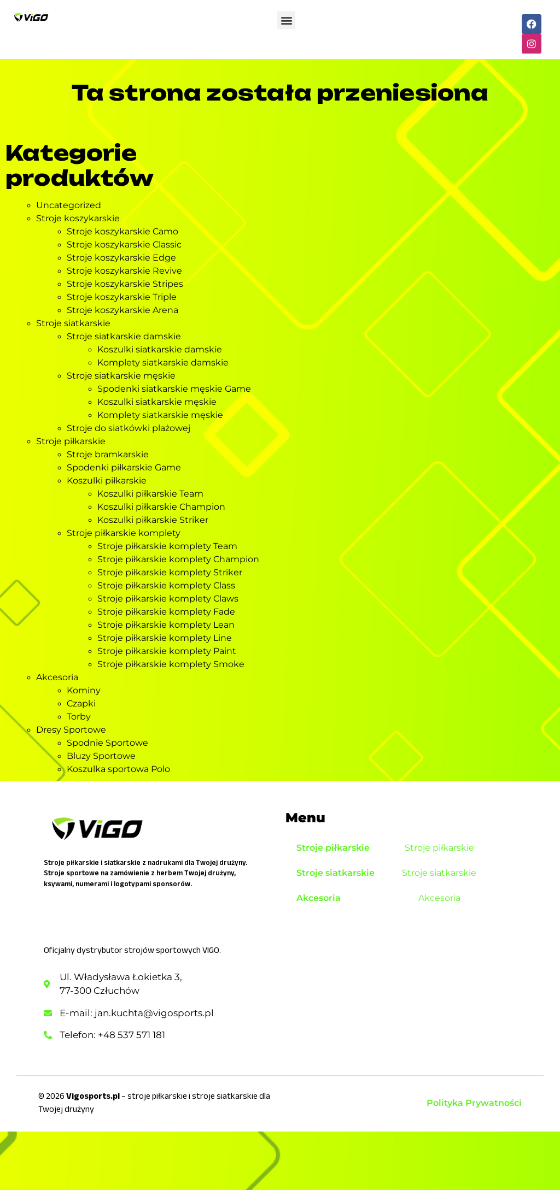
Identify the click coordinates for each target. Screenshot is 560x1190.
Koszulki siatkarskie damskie (159, 349)
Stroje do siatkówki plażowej (128, 428)
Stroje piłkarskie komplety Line (164, 638)
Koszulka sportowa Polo (118, 769)
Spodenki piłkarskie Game (124, 467)
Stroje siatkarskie (73, 323)
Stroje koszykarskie (78, 218)
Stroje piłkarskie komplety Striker (169, 572)
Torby (79, 716)
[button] (286, 20)
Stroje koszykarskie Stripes (125, 284)
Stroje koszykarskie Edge (121, 257)
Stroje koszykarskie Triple (122, 297)
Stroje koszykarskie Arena (122, 310)
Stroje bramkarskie (108, 454)
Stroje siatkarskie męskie (121, 375)
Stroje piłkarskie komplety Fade (166, 611)
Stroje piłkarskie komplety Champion (178, 559)
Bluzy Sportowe (101, 756)
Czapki (81, 703)
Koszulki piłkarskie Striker (152, 520)
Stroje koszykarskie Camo (122, 231)
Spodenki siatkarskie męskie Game (174, 389)
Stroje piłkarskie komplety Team (167, 546)
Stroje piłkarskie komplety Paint (166, 651)
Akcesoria (57, 677)
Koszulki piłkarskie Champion (161, 507)
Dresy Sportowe (71, 729)
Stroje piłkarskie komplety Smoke (170, 664)
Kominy (84, 690)
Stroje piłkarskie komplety (123, 533)
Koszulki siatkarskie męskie (157, 402)
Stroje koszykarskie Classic (124, 244)
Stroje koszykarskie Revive (124, 271)
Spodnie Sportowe (107, 743)
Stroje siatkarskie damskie (124, 336)
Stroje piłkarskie (71, 441)
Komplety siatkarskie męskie (160, 415)
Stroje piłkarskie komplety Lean (166, 625)
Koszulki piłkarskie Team (150, 493)
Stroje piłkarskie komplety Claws (167, 598)
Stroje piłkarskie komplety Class (166, 585)
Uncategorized (68, 205)
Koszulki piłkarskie (107, 480)
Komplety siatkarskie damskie (163, 362)
